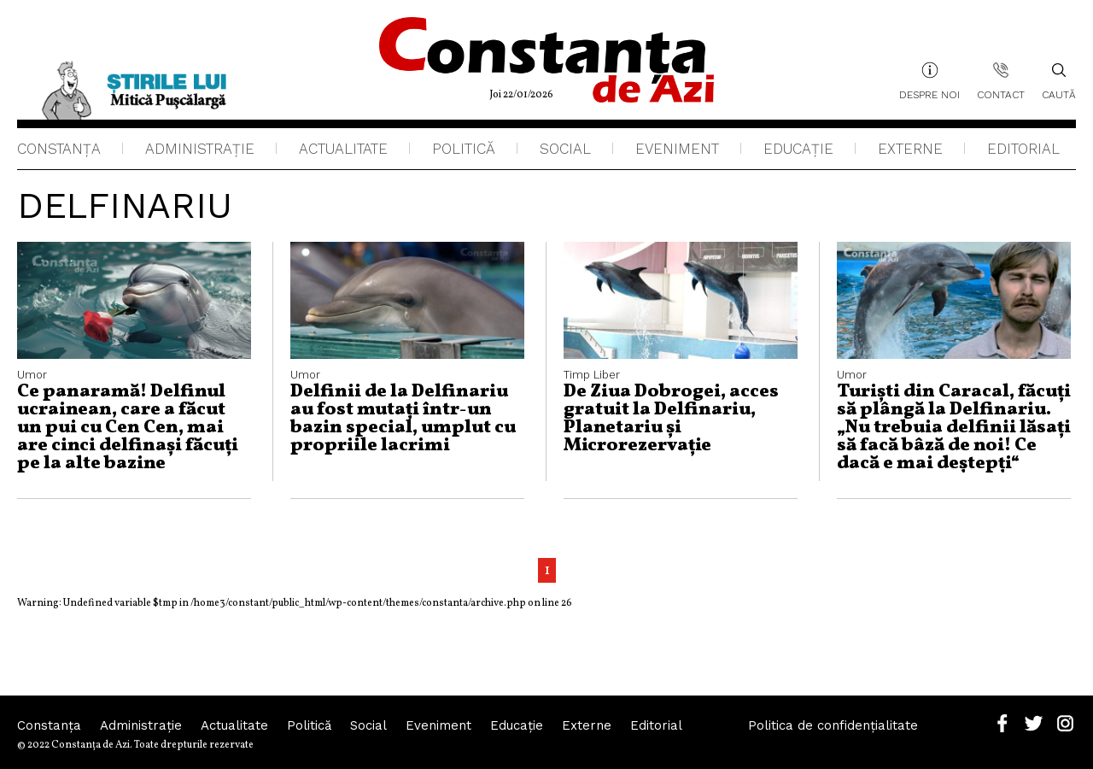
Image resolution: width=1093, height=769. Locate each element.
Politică (463, 148)
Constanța (59, 148)
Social (565, 148)
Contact (1001, 95)
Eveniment (677, 148)
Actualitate (343, 148)
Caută (1059, 81)
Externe (910, 148)
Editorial (1023, 148)
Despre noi (929, 95)
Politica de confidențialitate (833, 725)
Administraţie (199, 148)
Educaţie (798, 148)
